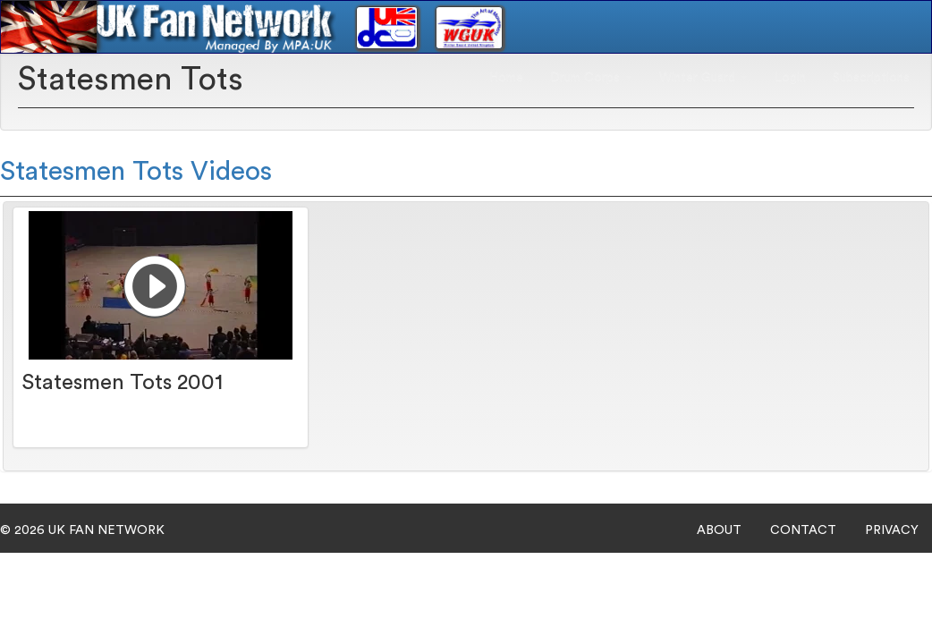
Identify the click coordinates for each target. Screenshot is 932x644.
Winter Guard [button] (703, 77)
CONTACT (803, 530)
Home (506, 77)
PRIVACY (892, 530)
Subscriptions (871, 77)
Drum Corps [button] (591, 77)
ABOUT (719, 530)
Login (790, 77)
